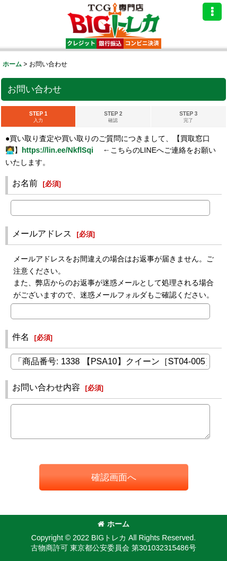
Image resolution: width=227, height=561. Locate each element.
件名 (20, 336)
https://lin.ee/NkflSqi (57, 150)
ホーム (113, 524)
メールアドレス (42, 233)
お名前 (25, 183)
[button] (212, 12)
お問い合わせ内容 (46, 387)
